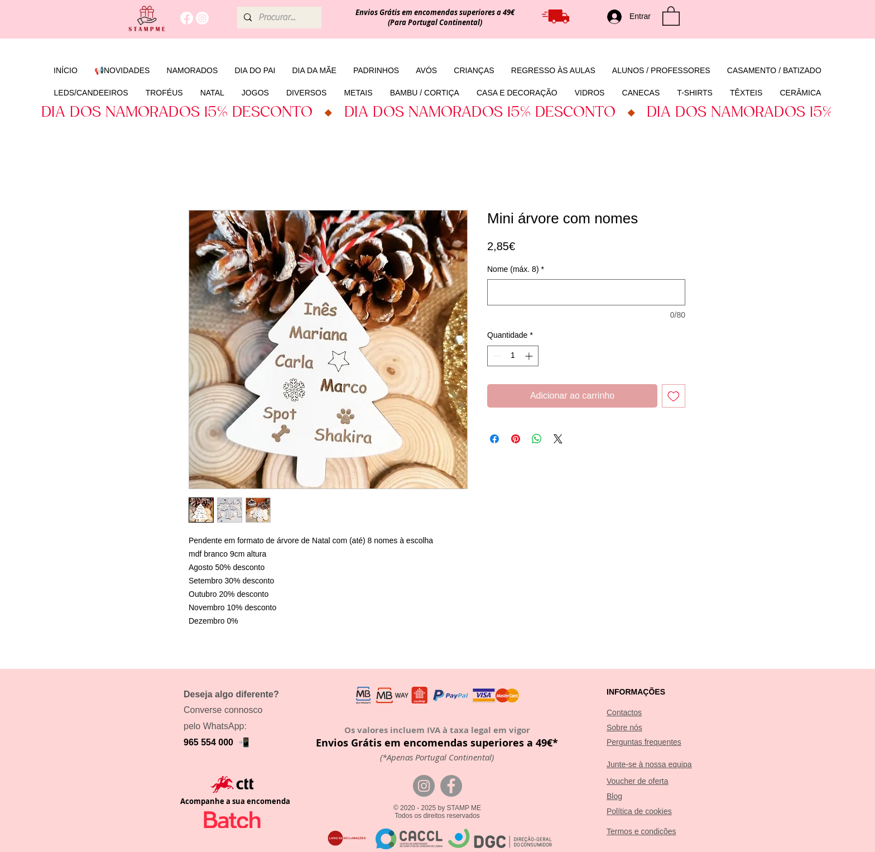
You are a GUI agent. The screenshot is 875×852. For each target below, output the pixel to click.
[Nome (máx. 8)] (586, 292)
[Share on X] (558, 439)
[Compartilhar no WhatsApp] (537, 439)
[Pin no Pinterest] (515, 439)
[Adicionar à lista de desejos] (673, 396)
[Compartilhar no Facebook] (494, 439)
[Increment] (530, 356)
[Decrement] (496, 356)
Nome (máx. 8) (515, 269)
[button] (671, 15)
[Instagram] (202, 18)
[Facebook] (186, 18)
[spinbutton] (513, 356)
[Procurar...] (278, 17)
